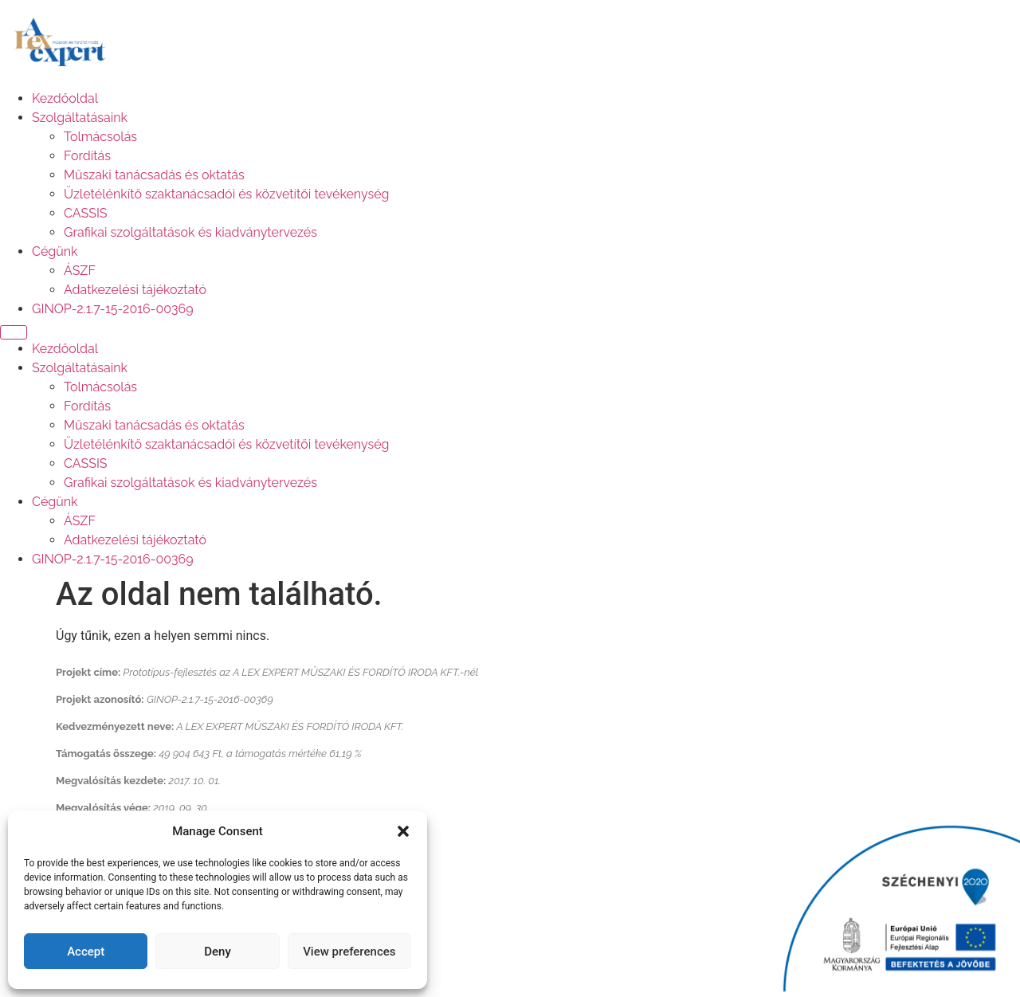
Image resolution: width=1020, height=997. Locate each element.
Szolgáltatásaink (80, 117)
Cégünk (55, 251)
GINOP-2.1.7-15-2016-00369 (113, 308)
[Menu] (13, 332)
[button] (403, 831)
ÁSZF (80, 270)
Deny (217, 951)
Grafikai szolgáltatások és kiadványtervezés (190, 232)
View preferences (349, 951)
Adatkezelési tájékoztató (135, 289)
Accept (85, 951)
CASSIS (86, 213)
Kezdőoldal (65, 98)
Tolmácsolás (100, 136)
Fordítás (87, 155)
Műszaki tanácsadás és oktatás (154, 175)
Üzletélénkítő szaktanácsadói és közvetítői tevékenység (226, 194)
